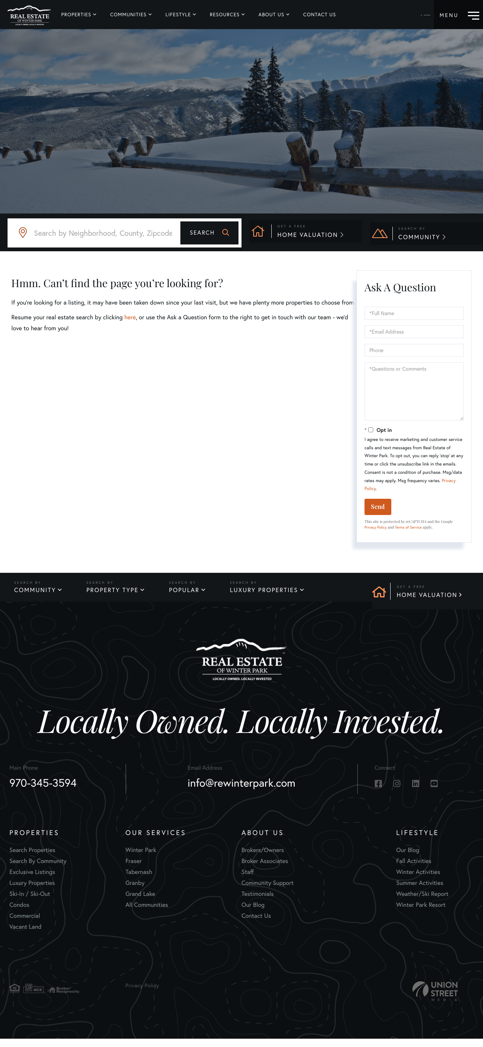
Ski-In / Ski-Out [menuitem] (29, 902)
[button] (209, 232)
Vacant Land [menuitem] (25, 935)
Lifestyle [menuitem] (178, 14)
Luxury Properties (270, 595)
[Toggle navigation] (459, 14)
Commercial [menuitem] (24, 924)
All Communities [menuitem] (147, 913)
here (129, 317)
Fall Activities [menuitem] (413, 869)
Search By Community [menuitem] (37, 869)
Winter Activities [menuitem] (418, 880)
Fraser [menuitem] (134, 869)
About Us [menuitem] (271, 14)
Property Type (114, 595)
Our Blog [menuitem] (253, 913)
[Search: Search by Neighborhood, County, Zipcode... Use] (125, 232)
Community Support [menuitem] (268, 891)
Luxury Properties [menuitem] (32, 891)
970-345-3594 (413, 15)
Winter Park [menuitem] (141, 858)
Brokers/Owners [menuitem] (263, 858)
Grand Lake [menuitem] (140, 902)
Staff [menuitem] (248, 880)
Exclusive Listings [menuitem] (32, 880)
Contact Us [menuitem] (319, 14)
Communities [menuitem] (128, 14)
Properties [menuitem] (76, 14)
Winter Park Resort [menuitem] (421, 913)
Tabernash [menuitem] (139, 880)
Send (378, 506)
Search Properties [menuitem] (32, 858)
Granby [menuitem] (135, 891)
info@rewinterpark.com (241, 791)
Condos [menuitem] (19, 913)
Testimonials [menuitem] (258, 902)
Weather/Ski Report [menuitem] (422, 902)
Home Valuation (427, 595)
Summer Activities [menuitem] (419, 891)
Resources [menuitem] (224, 14)
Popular (188, 595)
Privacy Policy (376, 527)
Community (34, 595)
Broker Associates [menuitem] (265, 869)
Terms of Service (408, 527)
